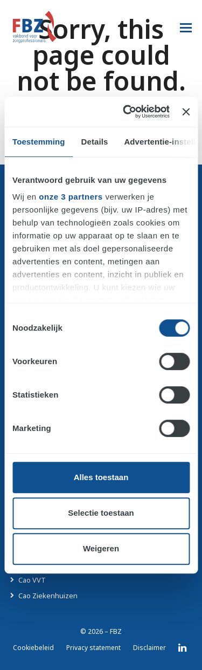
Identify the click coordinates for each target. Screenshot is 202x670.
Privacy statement (93, 647)
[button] (186, 27)
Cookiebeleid (33, 647)
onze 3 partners (70, 196)
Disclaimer (149, 647)
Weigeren (101, 548)
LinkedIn (182, 647)
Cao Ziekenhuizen (48, 595)
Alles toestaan (101, 477)
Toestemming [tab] (38, 141)
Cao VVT (32, 580)
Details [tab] (94, 141)
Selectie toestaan (101, 512)
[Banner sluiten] (186, 111)
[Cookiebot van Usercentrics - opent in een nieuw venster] (127, 112)
